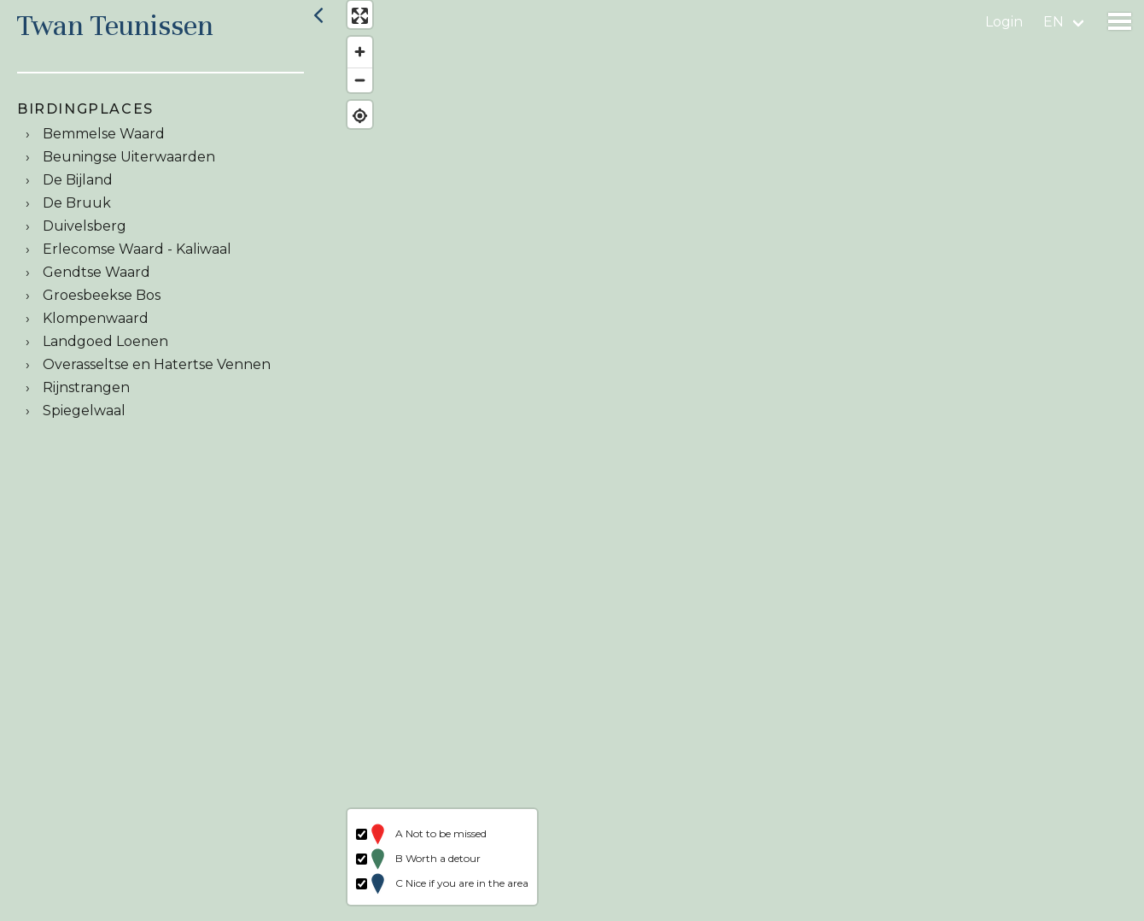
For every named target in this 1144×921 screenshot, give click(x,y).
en (1053, 22)
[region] (737, 460)
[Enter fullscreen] (352, 23)
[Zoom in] (352, 60)
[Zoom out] (352, 87)
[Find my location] (352, 123)
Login (1004, 22)
